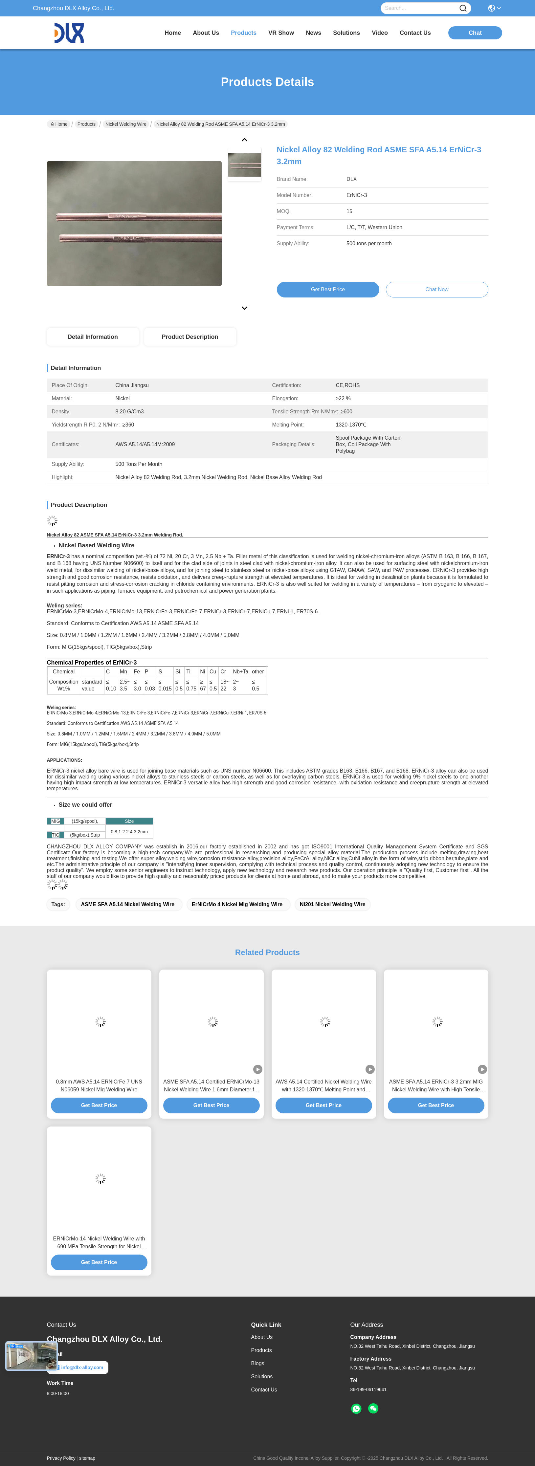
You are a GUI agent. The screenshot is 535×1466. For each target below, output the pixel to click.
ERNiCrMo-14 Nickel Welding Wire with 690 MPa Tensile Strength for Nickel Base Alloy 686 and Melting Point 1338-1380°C (99, 1243)
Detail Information (93, 337)
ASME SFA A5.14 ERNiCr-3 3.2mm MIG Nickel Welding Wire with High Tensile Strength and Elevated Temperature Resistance (436, 1086)
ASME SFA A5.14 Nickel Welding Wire (127, 904)
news (313, 33)
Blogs (257, 1363)
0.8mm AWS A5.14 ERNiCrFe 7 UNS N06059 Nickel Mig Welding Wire (99, 1085)
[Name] (463, 8)
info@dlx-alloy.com (77, 1367)
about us (206, 33)
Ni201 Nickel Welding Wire (333, 904)
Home (173, 33)
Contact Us (264, 1389)
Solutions (262, 1376)
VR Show (281, 33)
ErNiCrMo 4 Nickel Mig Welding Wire (237, 904)
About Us (262, 1337)
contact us (415, 33)
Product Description (190, 337)
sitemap (87, 1458)
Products (87, 124)
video (380, 33)
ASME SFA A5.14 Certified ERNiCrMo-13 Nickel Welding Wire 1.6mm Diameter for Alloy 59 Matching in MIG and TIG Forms (211, 1086)
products (243, 33)
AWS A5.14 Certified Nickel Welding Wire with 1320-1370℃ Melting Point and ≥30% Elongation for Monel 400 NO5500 (324, 1086)
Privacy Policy (61, 1458)
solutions (346, 33)
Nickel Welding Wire (125, 124)
